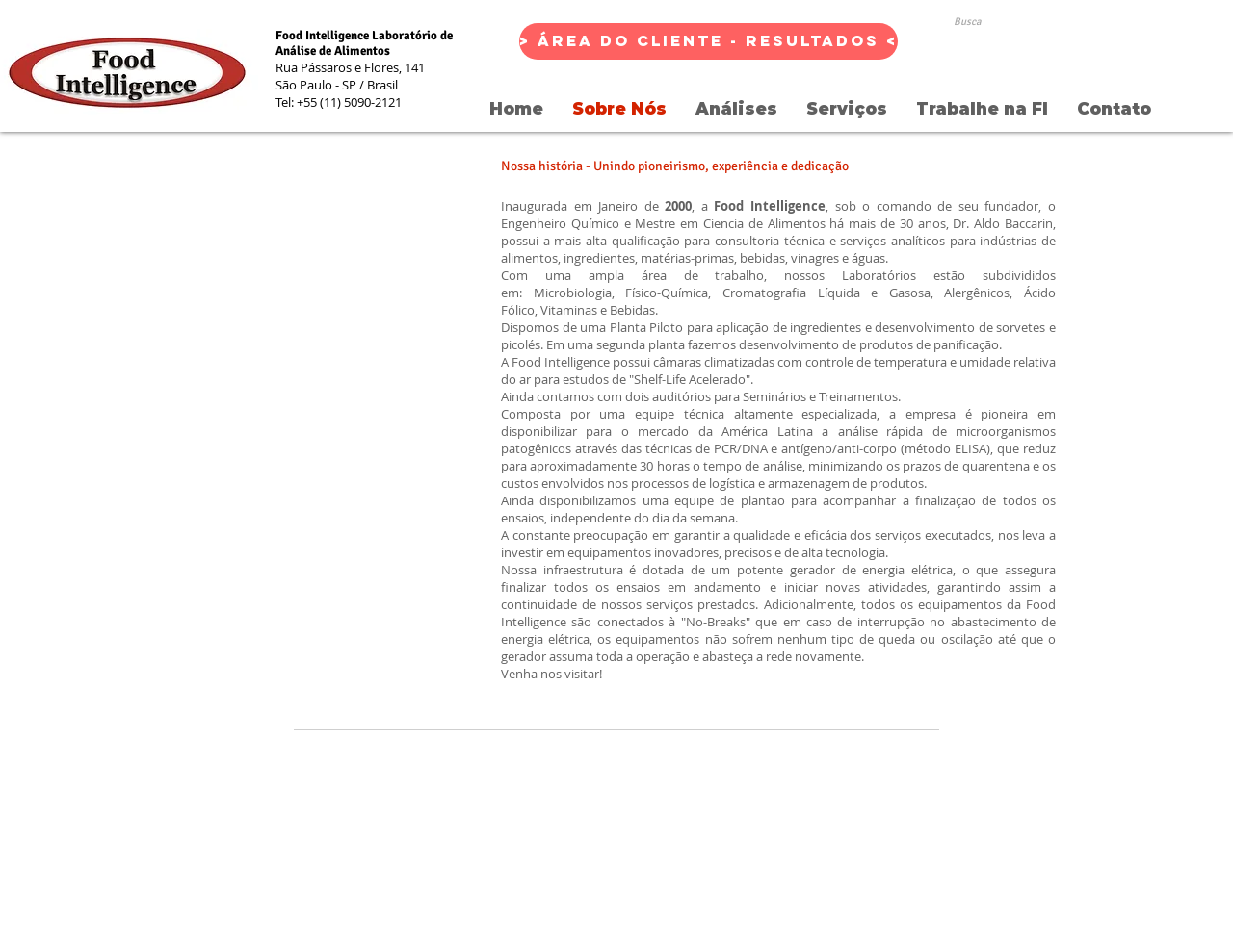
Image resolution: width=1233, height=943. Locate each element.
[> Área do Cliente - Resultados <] (708, 41)
